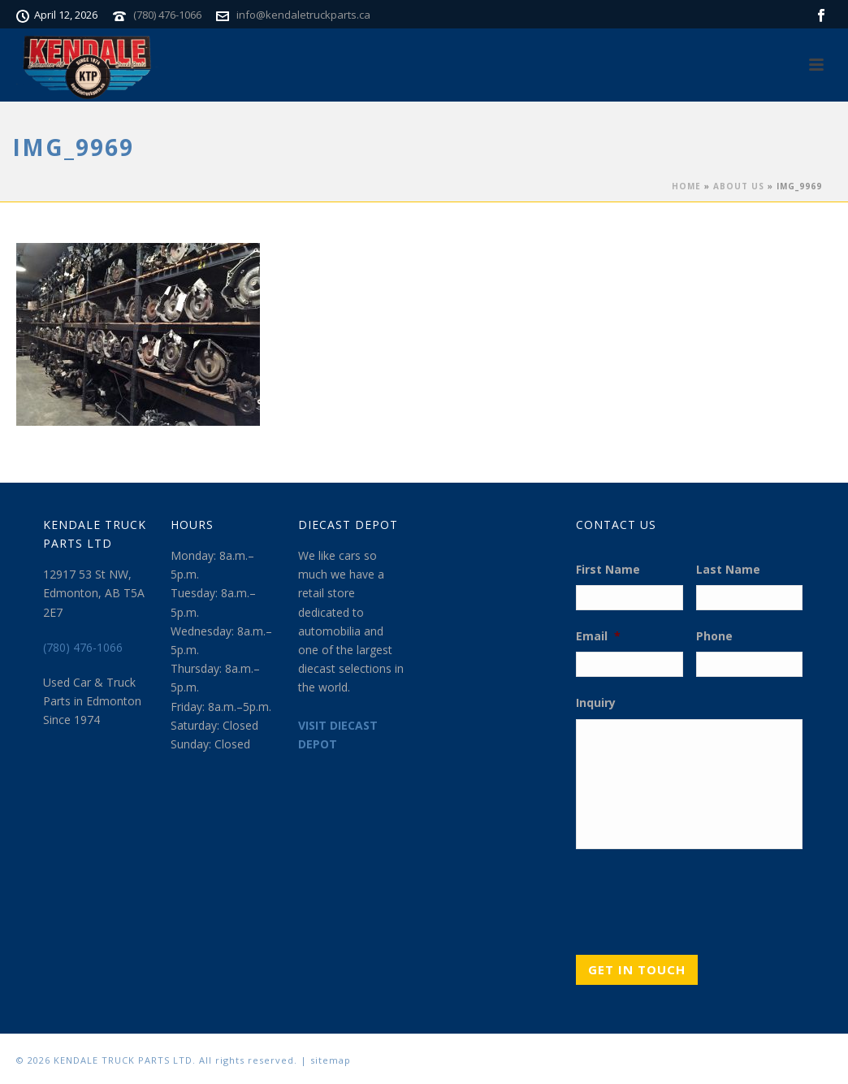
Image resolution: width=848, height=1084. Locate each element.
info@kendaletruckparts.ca (303, 14)
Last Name (728, 569)
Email (598, 636)
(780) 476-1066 (167, 14)
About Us (738, 186)
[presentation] (699, 897)
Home (686, 186)
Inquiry (596, 703)
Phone (714, 636)
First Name (608, 569)
